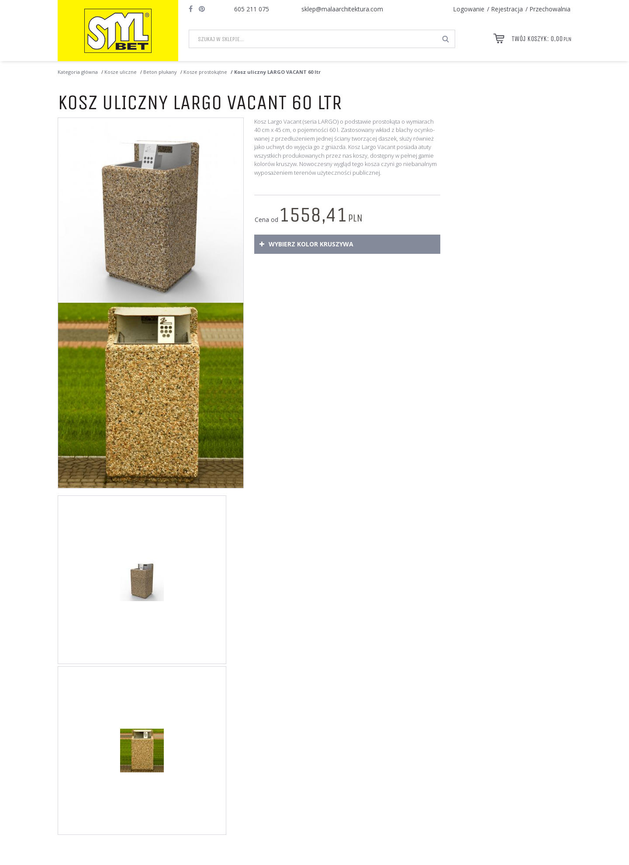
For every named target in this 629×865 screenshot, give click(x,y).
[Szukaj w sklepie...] (313, 39)
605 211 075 (251, 9)
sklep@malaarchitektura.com (342, 9)
